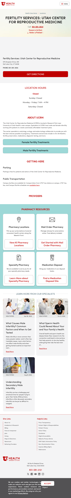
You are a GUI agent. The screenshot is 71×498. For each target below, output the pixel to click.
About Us (7, 422)
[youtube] (35, 474)
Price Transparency (44, 422)
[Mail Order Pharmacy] (52, 232)
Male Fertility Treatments (35, 150)
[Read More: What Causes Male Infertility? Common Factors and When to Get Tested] (19, 306)
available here (34, 185)
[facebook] (32, 474)
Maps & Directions (10, 439)
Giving (6, 436)
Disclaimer (42, 433)
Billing (6, 428)
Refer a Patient (35, 32)
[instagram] (43, 474)
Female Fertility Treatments (35, 142)
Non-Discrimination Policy (46, 444)
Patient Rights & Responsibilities (49, 425)
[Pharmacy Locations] (19, 232)
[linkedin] (39, 474)
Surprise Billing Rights (45, 447)
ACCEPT (47, 483)
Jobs (6, 433)
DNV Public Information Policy (48, 441)
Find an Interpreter (10, 431)
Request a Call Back (35, 30)
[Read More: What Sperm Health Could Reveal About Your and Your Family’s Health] (52, 306)
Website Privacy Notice (46, 439)
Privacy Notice (23, 493)
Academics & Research (12, 425)
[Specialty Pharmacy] (19, 269)
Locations (43, 13)
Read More (10, 352)
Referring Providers (11, 444)
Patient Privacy (43, 428)
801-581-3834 (37, 26)
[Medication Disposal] (52, 269)
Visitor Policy (42, 431)
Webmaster (42, 449)
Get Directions (35, 74)
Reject (45, 487)
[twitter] (28, 474)
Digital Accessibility (44, 436)
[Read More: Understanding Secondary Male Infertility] (19, 365)
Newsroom (8, 441)
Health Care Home (31, 13)
